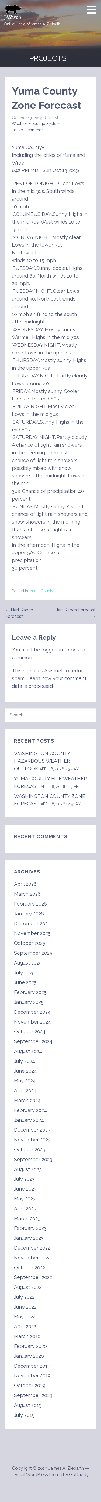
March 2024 (27, 1100)
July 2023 (24, 1179)
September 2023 (33, 1159)
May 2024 (25, 1080)
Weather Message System (36, 123)
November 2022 (32, 1258)
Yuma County (41, 591)
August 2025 (28, 963)
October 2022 (29, 1267)
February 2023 (30, 1228)
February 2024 (30, 1110)
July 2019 (24, 1415)
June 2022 (25, 1307)
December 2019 (32, 1366)
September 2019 (33, 1395)
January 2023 (29, 1238)
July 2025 (24, 973)
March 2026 (27, 894)
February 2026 (30, 904)
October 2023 (29, 1149)
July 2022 (24, 1297)
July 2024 (24, 1061)
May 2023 (25, 1198)
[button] (93, 10)
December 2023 (32, 1130)
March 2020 (27, 1336)
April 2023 (25, 1208)
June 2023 (25, 1189)
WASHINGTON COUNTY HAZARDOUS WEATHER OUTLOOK (42, 761)
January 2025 (29, 1002)
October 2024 (30, 1031)
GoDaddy (79, 1474)
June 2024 (25, 1071)
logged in (52, 650)
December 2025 (32, 923)
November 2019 (32, 1375)
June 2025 (25, 982)
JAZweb (12, 17)
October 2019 (29, 1385)
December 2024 (32, 1012)
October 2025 (29, 943)
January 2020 (29, 1356)
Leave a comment (28, 129)
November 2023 (32, 1139)
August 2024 (28, 1051)
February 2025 (30, 992)
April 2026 (25, 884)
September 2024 (33, 1041)
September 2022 (33, 1277)
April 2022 (25, 1326)
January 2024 (29, 1120)
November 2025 (32, 933)
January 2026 (29, 913)
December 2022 (32, 1248)
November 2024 (32, 1022)
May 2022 (24, 1317)
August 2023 (28, 1169)
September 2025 (33, 953)
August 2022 (27, 1287)
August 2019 (28, 1405)
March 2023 (27, 1218)
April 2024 (25, 1090)
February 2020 (30, 1346)
